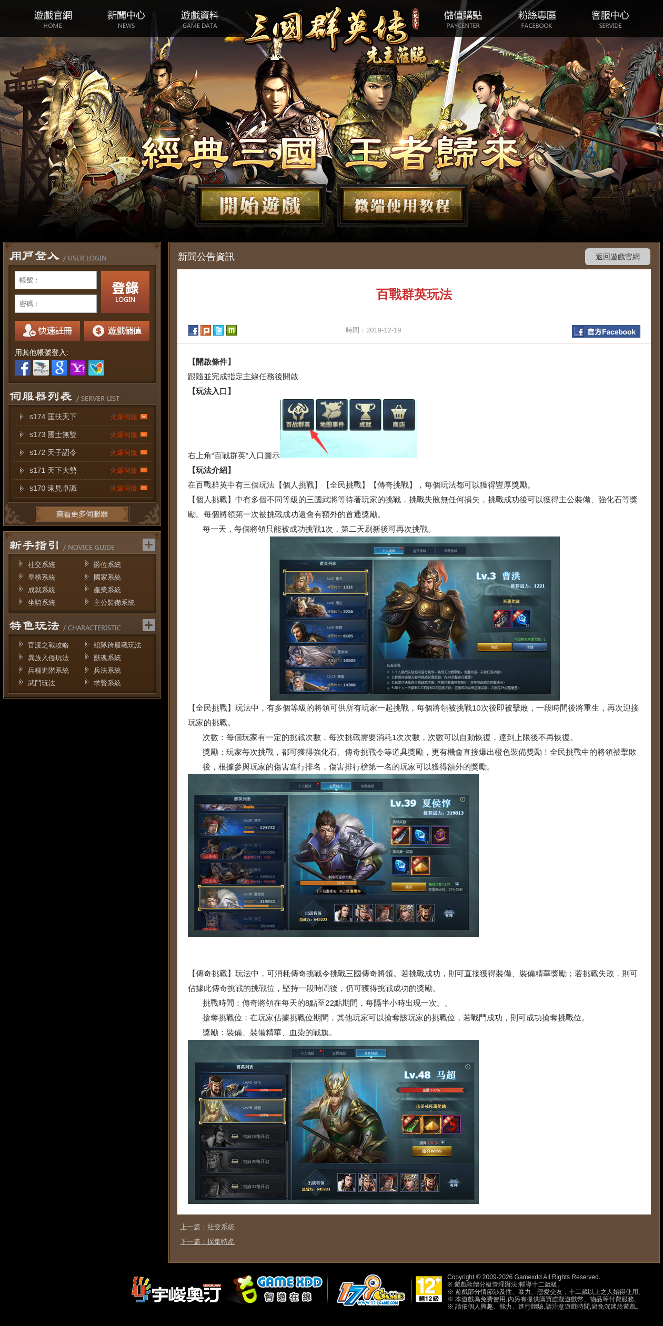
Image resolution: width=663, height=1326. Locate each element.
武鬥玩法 (41, 683)
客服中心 (610, 18)
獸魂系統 (107, 658)
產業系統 (107, 590)
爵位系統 (107, 565)
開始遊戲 (260, 205)
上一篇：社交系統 (207, 1227)
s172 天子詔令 (88, 452)
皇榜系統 (41, 577)
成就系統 (41, 590)
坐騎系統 (41, 602)
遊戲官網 (52, 18)
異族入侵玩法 (48, 658)
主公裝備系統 (114, 602)
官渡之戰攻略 (48, 645)
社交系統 (41, 565)
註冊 (47, 331)
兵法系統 (107, 670)
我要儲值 (116, 331)
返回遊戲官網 (618, 256)
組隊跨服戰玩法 (118, 645)
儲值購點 (463, 18)
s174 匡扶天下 (88, 417)
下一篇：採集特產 (207, 1242)
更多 (82, 514)
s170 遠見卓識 (88, 488)
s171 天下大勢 (88, 470)
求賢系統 (107, 683)
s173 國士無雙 (88, 434)
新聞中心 (126, 18)
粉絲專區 (537, 18)
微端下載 (402, 205)
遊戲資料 (200, 18)
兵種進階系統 (48, 670)
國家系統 (107, 577)
